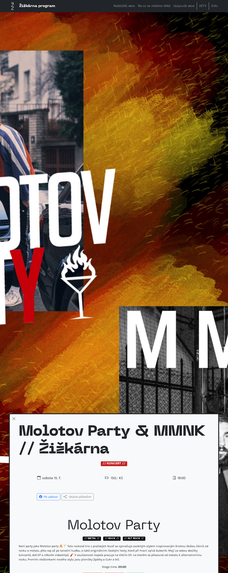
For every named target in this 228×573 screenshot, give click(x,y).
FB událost (48, 497)
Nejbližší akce (124, 6)
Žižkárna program (32, 6)
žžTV (203, 6)
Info (214, 6)
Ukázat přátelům (77, 497)
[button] (48, 496)
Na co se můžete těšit (154, 6)
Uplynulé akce (184, 6)
